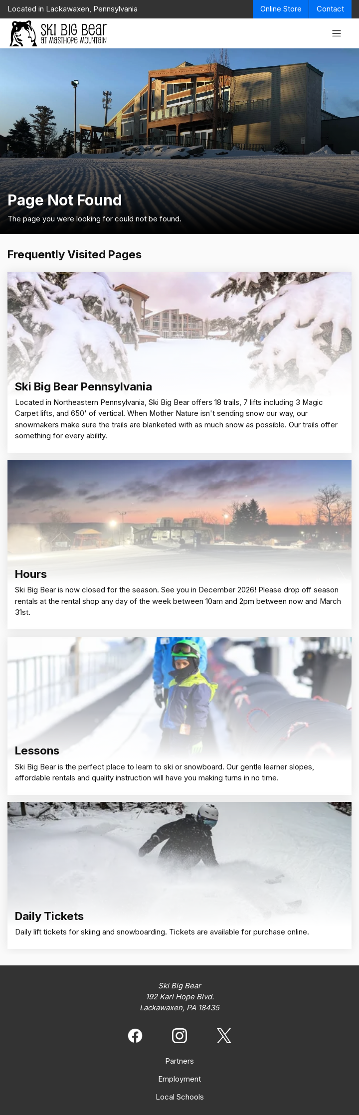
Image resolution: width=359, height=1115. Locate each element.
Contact (330, 8)
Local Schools (180, 1097)
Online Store (281, 8)
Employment (179, 1079)
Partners (179, 1061)
